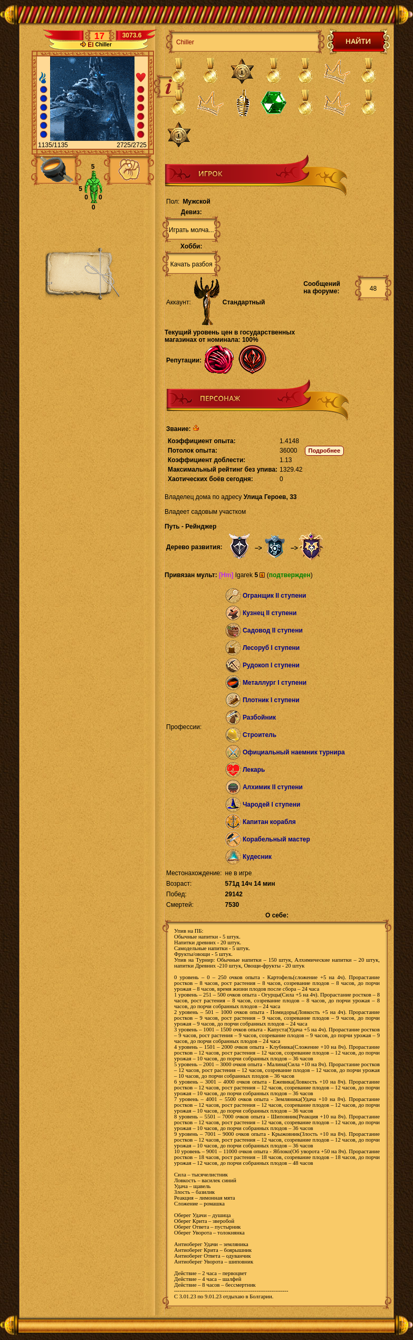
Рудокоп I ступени (271, 665)
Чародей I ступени (271, 804)
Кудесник (257, 856)
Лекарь (254, 769)
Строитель (259, 735)
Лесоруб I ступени (271, 648)
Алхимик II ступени (273, 787)
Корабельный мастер (276, 839)
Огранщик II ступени (274, 595)
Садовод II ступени (273, 630)
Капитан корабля (269, 822)
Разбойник (259, 717)
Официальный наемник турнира (294, 752)
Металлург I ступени (274, 682)
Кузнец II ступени (270, 613)
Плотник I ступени (271, 700)
